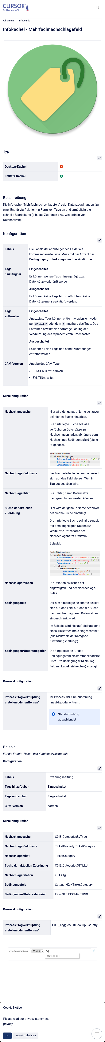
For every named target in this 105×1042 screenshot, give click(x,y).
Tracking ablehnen (26, 1035)
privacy (8, 1024)
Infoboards (24, 20)
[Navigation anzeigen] (97, 1034)
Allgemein (8, 20)
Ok (7, 1035)
